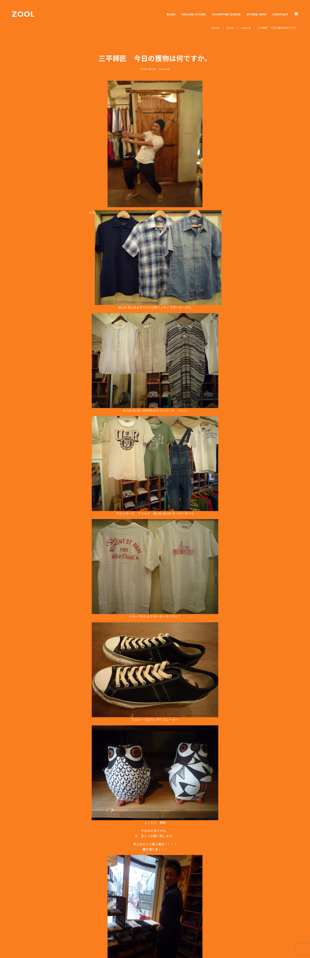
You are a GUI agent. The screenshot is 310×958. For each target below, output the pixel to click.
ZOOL (23, 14)
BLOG (171, 14)
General (164, 69)
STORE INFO (257, 14)
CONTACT (280, 14)
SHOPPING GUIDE (226, 14)
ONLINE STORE (193, 14)
